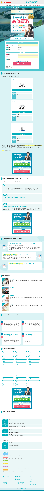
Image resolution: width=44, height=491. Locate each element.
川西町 (17, 361)
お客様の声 (31, 474)
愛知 (28, 461)
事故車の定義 (5, 481)
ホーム (4, 474)
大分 (15, 471)
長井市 (4, 372)
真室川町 (4, 378)
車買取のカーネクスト (24, 488)
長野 (19, 461)
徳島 (19, 468)
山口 (15, 468)
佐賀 (6, 471)
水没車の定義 (5, 483)
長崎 (9, 471)
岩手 (10, 455)
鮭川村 (17, 364)
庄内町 (30, 364)
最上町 (4, 381)
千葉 (15, 458)
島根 (6, 468)
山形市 (17, 381)
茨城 (3, 458)
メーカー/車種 (10, 45)
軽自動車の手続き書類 (20, 482)
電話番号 (9, 56)
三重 (31, 461)
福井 (12, 461)
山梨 (15, 461)
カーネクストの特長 (7, 5)
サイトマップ (32, 478)
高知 (28, 468)
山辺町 (30, 381)
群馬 (9, 458)
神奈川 (22, 458)
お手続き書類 (28, 5)
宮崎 (19, 471)
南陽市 (30, 372)
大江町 (4, 355)
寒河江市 (30, 361)
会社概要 (31, 479)
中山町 (17, 372)
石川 (9, 461)
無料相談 (38, 5)
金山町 (17, 358)
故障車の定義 (5, 482)
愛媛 (25, 468)
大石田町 (30, 352)
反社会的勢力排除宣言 (33, 482)
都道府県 (9, 59)
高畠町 (30, 367)
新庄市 (17, 367)
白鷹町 (4, 367)
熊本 (12, 471)
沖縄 (25, 471)
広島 (12, 468)
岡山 (9, 468)
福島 (22, 455)
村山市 (30, 378)
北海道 (4, 455)
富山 (6, 461)
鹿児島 (22, 471)
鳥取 (3, 468)
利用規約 (17, 61)
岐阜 (22, 461)
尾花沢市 (4, 358)
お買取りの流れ (22, 5)
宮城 (13, 455)
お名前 (9, 54)
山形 (19, 455)
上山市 (4, 361)
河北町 (30, 358)
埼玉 (12, 458)
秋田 (16, 455)
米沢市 (17, 384)
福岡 (3, 471)
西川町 (4, 375)
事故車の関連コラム (19, 476)
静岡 (25, 461)
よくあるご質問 (32, 476)
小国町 (30, 355)
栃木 (6, 458)
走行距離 (9, 49)
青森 (7, 455)
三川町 (17, 378)
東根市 (17, 375)
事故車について (14, 5)
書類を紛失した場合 (20, 483)
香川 (22, 468)
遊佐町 (4, 384)
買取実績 (34, 5)
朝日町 (4, 352)
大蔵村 (17, 355)
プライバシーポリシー (22, 61)
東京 (19, 458)
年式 (9, 47)
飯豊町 (17, 352)
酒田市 (4, 364)
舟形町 (30, 375)
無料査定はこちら (22, 63)
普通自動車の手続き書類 (20, 481)
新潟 (3, 461)
